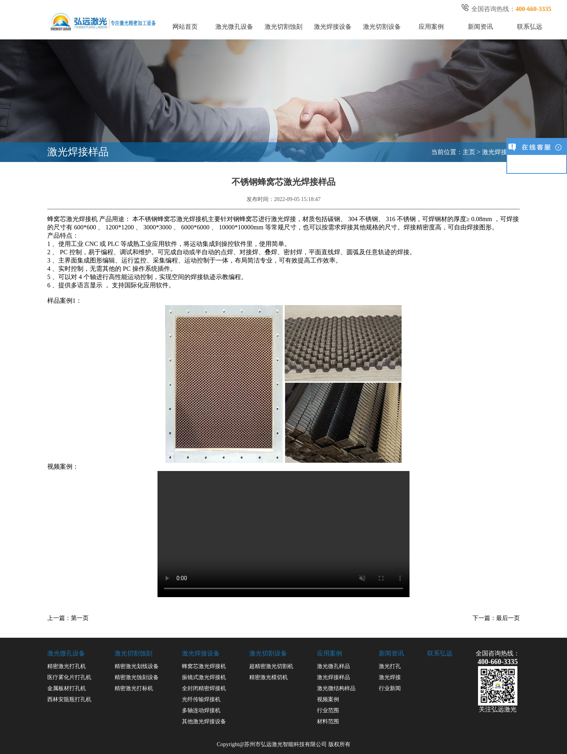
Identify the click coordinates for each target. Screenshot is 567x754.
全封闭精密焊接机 (204, 688)
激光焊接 (390, 677)
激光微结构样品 (336, 688)
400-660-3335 (498, 662)
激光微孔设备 (234, 26)
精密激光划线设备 (137, 666)
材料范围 (328, 721)
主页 (469, 152)
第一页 (80, 618)
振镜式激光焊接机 (204, 677)
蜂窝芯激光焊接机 (204, 666)
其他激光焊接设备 (204, 721)
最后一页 (508, 618)
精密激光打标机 (134, 688)
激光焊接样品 (501, 152)
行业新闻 (390, 688)
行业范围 (328, 710)
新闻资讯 (480, 26)
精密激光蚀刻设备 (137, 677)
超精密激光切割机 (271, 666)
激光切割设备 (382, 26)
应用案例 (431, 26)
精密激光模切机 (268, 677)
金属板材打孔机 (66, 688)
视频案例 (328, 699)
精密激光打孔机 (66, 666)
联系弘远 (529, 26)
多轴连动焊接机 (201, 710)
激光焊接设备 (333, 26)
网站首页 (185, 26)
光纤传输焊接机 (201, 699)
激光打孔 (390, 666)
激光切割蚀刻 (283, 26)
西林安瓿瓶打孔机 (69, 699)
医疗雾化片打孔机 (69, 677)
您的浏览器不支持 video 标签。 (284, 536)
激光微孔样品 (333, 666)
